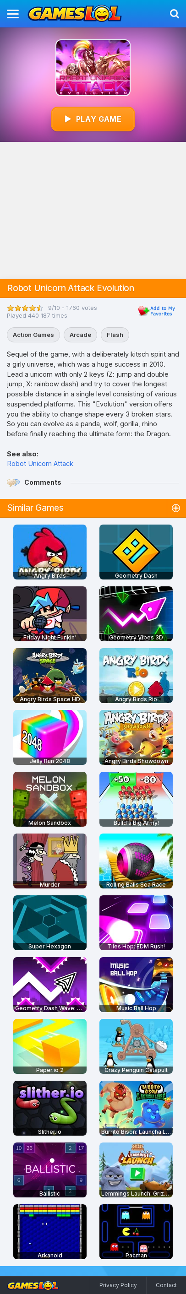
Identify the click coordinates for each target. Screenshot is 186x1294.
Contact (166, 1285)
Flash (115, 334)
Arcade (80, 334)
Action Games (33, 334)
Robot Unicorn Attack (40, 463)
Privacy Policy (118, 1285)
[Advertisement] (93, 210)
